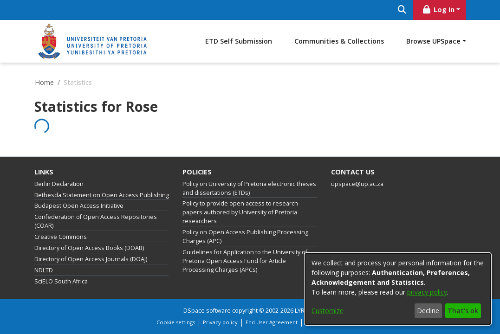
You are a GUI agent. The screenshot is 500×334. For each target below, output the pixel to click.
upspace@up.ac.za (357, 184)
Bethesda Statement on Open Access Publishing (101, 195)
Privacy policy (220, 322)
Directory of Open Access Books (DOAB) (89, 248)
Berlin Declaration (59, 184)
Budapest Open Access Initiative (78, 206)
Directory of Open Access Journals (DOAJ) (90, 259)
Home (44, 82)
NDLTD (43, 270)
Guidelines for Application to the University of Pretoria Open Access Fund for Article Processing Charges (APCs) (244, 261)
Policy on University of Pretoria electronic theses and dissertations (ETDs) (249, 188)
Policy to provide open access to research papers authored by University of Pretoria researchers (240, 212)
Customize (328, 310)
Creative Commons (60, 237)
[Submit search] (402, 10)
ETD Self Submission (306, 41)
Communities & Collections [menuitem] (406, 41)
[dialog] (398, 289)
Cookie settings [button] (175, 322)
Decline (428, 310)
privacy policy (427, 292)
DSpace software (207, 311)
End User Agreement (272, 322)
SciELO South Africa (61, 281)
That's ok (463, 310)
